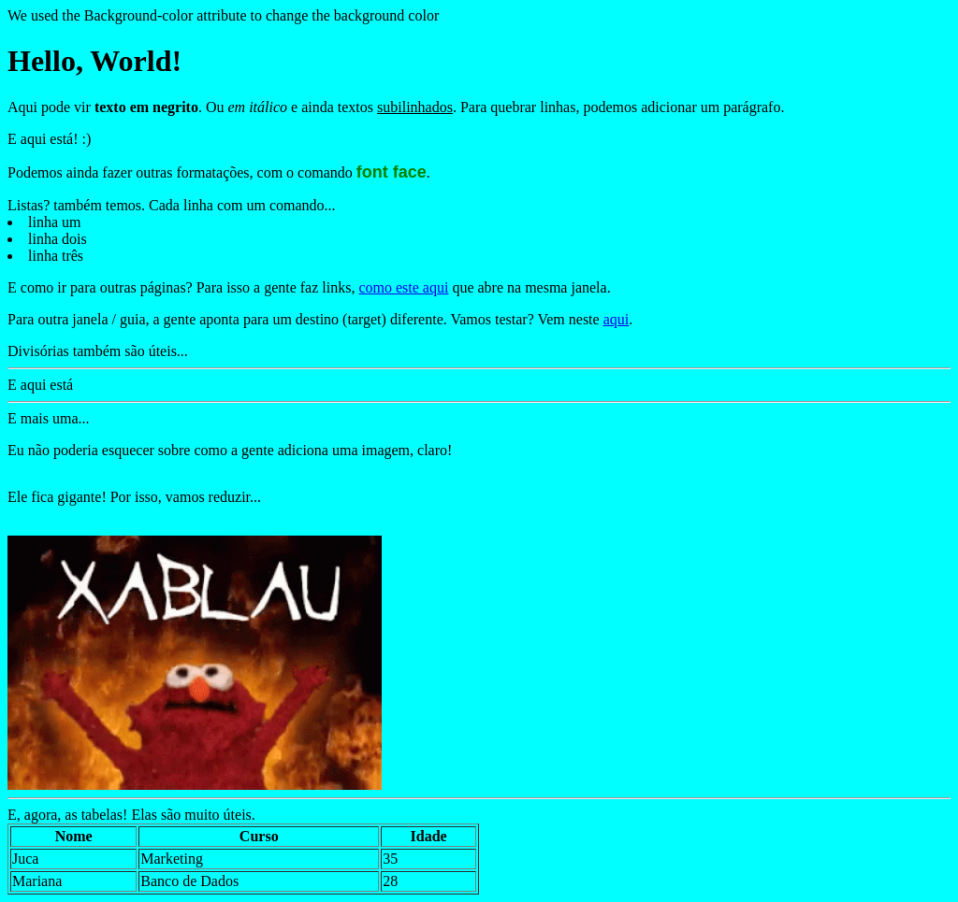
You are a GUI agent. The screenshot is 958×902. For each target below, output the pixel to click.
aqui (616, 319)
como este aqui (403, 287)
